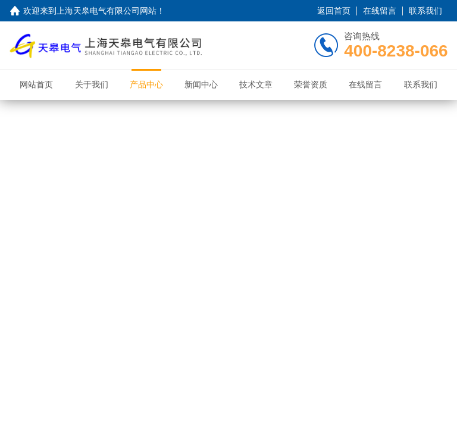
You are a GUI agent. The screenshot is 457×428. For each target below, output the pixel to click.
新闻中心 (201, 84)
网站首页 (36, 84)
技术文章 (256, 84)
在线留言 (379, 10)
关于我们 (91, 84)
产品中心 (146, 84)
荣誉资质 (310, 84)
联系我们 (425, 10)
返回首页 (333, 10)
